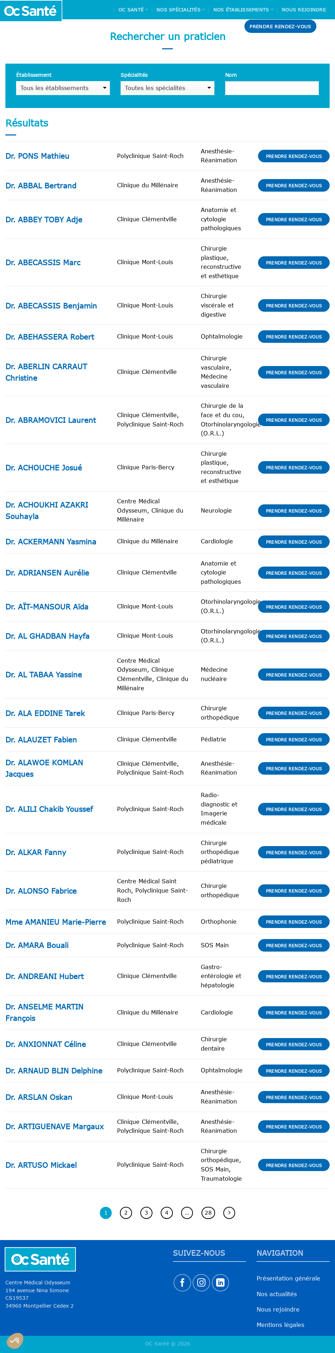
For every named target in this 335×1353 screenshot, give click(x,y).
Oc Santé (133, 9)
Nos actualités (277, 1294)
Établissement (34, 75)
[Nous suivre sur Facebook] (182, 1283)
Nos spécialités (180, 9)
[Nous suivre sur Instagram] (201, 1283)
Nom (231, 75)
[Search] (327, 26)
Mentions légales (280, 1325)
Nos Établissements (243, 9)
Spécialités (134, 75)
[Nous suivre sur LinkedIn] (220, 1283)
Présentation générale (288, 1278)
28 (208, 1212)
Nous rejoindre (304, 10)
